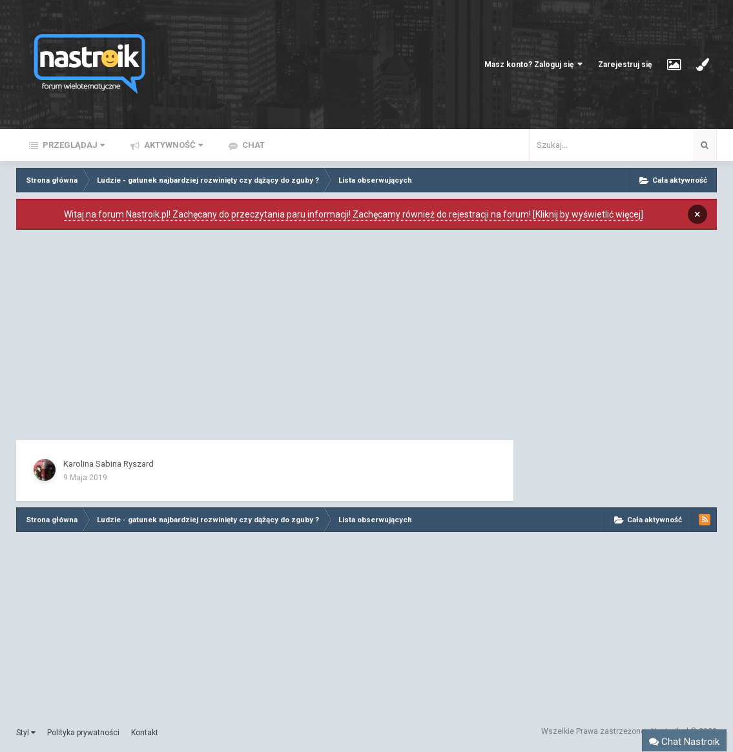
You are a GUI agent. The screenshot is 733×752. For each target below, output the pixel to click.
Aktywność (172, 145)
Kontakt (144, 732)
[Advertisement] (265, 338)
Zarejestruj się (625, 64)
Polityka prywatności (83, 732)
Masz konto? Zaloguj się (533, 64)
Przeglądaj (73, 145)
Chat (252, 145)
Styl (26, 732)
